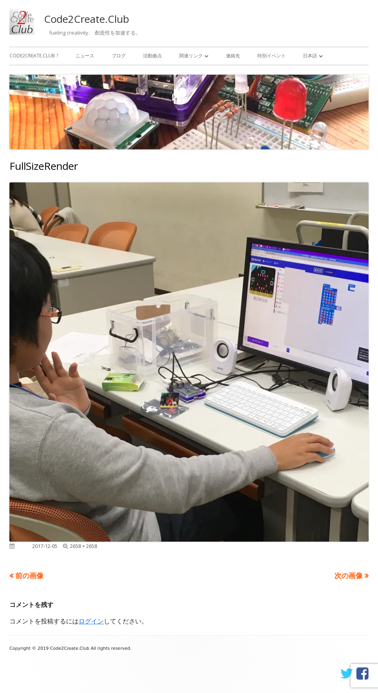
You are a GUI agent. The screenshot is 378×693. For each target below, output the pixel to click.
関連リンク (191, 55)
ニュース (84, 55)
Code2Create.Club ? (33, 55)
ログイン (91, 621)
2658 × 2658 (83, 546)
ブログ (119, 55)
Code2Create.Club (86, 19)
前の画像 (29, 575)
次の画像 (348, 575)
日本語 (310, 55)
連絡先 (233, 55)
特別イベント (271, 55)
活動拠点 (152, 55)
